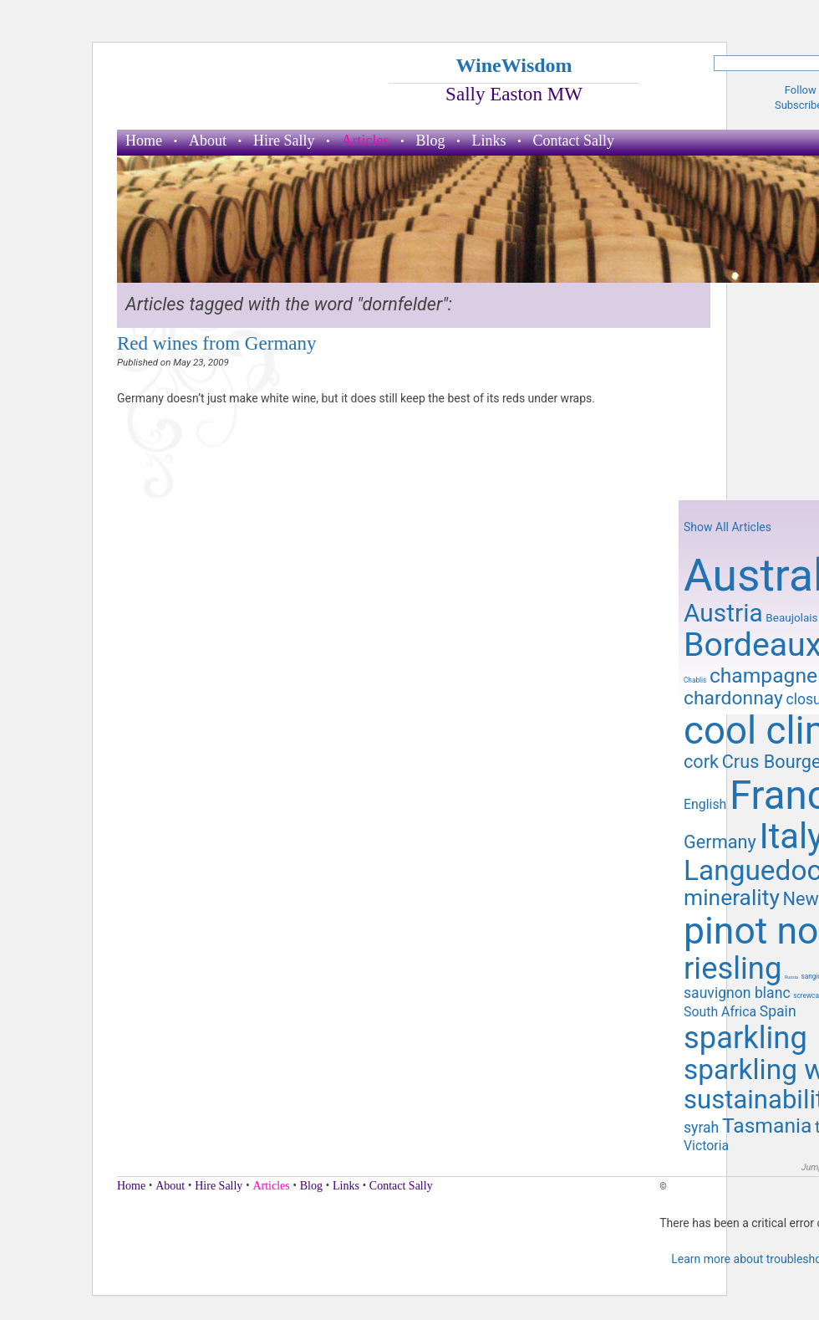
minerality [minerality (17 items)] (732, 897)
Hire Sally (284, 140)
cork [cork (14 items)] (701, 761)
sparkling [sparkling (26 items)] (745, 1038)
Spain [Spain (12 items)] (778, 1011)
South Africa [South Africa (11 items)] (720, 1012)
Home (143, 140)
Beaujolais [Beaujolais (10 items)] (791, 617)
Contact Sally (574, 140)
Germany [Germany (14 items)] (720, 841)
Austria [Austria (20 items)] (723, 612)
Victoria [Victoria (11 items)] (706, 1146)
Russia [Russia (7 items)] (791, 977)
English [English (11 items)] (705, 804)
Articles (365, 140)
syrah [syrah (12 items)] (701, 1127)
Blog (430, 140)
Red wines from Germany (217, 343)
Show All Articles (727, 527)
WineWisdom (513, 65)
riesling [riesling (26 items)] (732, 968)
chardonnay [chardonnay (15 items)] (733, 698)
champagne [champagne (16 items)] (763, 675)
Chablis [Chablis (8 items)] (695, 680)
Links (489, 140)
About (207, 140)
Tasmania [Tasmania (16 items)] (766, 1125)
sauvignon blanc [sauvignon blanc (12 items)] (737, 993)
